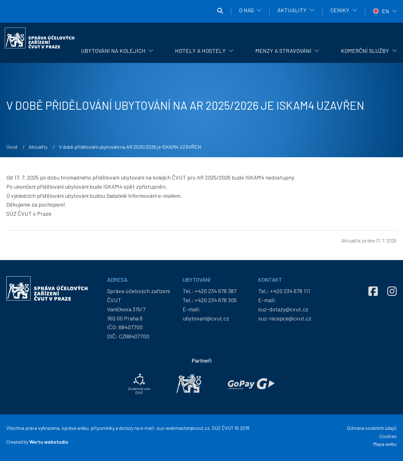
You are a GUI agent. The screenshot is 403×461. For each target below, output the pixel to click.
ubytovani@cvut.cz (206, 318)
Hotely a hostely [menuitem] (200, 50)
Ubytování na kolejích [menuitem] (113, 50)
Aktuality (292, 10)
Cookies (388, 436)
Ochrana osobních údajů (372, 428)
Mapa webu (385, 444)
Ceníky (339, 10)
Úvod (11, 147)
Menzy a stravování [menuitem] (283, 50)
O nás (246, 10)
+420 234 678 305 (216, 300)
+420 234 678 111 (290, 290)
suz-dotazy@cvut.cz (283, 309)
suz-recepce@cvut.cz (284, 318)
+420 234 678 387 (215, 290)
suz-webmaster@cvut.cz (183, 428)
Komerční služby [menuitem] (365, 50)
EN (385, 11)
